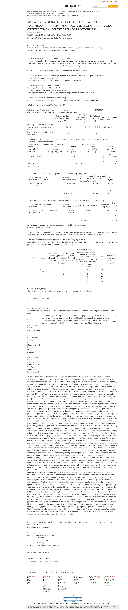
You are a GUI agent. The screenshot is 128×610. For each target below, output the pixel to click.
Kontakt (75, 583)
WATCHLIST (116, 1)
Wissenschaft (46, 583)
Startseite (40, 15)
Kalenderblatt (46, 591)
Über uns (89, 603)
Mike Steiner (97, 603)
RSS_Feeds (76, 582)
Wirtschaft (45, 579)
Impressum (51, 603)
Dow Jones (29, 583)
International (46, 589)
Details (92, 607)
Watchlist (75, 579)
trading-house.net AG (94, 577)
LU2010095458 (44, 19)
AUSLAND (78, 11)
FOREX (60, 579)
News (38, 603)
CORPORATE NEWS (50, 13)
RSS (111, 1)
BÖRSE (40, 11)
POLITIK (52, 11)
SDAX (28, 582)
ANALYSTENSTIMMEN (41, 13)
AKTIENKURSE (34, 11)
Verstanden (97, 607)
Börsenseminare (62, 589)
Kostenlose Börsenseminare (92, 579)
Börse (45, 15)
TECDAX (29, 581)
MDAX (28, 579)
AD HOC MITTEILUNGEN (32, 13)
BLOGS (99, 1)
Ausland (45, 585)
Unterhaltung (46, 588)
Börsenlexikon (33, 572)
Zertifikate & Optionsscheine (62, 587)
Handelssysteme (62, 582)
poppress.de (92, 583)
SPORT (56, 11)
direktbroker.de (92, 582)
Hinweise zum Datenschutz (77, 603)
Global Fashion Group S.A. (33, 19)
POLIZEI (84, 11)
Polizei (44, 586)
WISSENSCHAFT (72, 11)
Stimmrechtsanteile (52, 15)
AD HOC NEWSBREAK (78, 577)
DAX (28, 577)
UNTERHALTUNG (63, 11)
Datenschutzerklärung (62, 603)
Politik (44, 581)
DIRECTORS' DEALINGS (59, 13)
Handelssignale (62, 583)
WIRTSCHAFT (46, 11)
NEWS (28, 11)
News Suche (112, 6)
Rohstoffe (60, 581)
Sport (44, 582)
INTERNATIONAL (91, 11)
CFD (59, 577)
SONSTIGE (98, 11)
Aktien (59, 585)
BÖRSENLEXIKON (105, 1)
